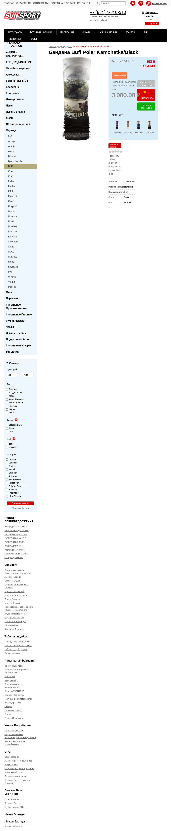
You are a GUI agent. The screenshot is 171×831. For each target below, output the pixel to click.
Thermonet (12, 493)
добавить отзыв (114, 157)
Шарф (10, 413)
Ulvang (12, 276)
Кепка (10, 396)
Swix (10, 271)
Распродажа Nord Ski (15, 549)
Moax (11, 211)
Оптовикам (40, 3)
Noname (13, 216)
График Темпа (11, 764)
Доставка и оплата (62, 3)
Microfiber (12, 483)
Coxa (10, 171)
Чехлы (10, 327)
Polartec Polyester (16, 486)
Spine (11, 261)
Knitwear (11, 476)
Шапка (10, 409)
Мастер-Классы (12, 603)
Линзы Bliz (10, 676)
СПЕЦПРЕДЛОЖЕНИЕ (19, 62)
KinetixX (12, 196)
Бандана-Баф (11, 680)
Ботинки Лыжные (17, 81)
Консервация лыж (13, 665)
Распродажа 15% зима (16, 526)
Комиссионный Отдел (15, 621)
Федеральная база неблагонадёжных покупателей (20, 736)
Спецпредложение (14, 557)
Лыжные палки (15, 112)
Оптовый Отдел (12, 580)
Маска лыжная (14, 403)
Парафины (12, 298)
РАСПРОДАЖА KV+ (14, 546)
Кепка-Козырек (15, 399)
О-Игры (8, 706)
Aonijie (12, 146)
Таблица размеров (146, 106)
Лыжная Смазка (12, 653)
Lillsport (12, 206)
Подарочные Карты (18, 339)
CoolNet (11, 466)
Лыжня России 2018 (14, 807)
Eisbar (11, 181)
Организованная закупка (17, 553)
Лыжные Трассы (12, 803)
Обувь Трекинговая (18, 124)
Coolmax (11, 463)
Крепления (13, 87)
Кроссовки (12, 93)
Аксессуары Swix (13, 702)
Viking (11, 281)
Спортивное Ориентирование (16, 306)
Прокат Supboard (13, 599)
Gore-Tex (11, 473)
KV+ (10, 201)
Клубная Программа (15, 613)
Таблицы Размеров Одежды (18, 645)
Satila (11, 246)
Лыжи (10, 105)
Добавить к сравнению (115, 145)
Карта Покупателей (14, 730)
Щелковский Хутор (14, 772)
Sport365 (13, 266)
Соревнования (12, 756)
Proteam (13, 231)
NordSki (12, 226)
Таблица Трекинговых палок (18, 698)
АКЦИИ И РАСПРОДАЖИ (15, 54)
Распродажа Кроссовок (16, 534)
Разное (12, 286)
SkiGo (11, 251)
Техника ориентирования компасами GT (17, 671)
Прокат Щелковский (14, 591)
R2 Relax (12, 236)
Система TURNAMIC (14, 691)
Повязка (11, 406)
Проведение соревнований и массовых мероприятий (19, 608)
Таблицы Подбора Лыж (16, 649)
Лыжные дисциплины (15, 776)
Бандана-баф (14, 392)
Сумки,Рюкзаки (15, 320)
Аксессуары (13, 74)
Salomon (13, 241)
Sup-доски (12, 351)
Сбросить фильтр (20, 508)
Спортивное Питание (19, 314)
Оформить (152, 23)
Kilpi (10, 191)
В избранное (147, 94)
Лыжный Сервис (16, 333)
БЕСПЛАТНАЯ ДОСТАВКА (16, 530)
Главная (9, 3)
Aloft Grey (117, 132)
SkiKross (12, 256)
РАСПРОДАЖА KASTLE (15, 538)
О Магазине (23, 3)
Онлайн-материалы (18, 68)
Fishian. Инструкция (14, 718)
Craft (10, 176)
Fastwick (11, 469)
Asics (11, 151)
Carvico (11, 459)
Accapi (11, 141)
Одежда (11, 130)
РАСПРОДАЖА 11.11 (14, 542)
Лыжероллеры (15, 99)
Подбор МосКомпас (14, 695)
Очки (9, 292)
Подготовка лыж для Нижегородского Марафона (18, 571)
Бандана (11, 389)
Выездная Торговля (14, 629)
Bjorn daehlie (15, 161)
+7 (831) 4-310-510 (108, 12)
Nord (11, 221)
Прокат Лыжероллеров (16, 595)
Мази (9, 118)
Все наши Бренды (13, 826)
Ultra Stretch (13, 496)
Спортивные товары (18, 345)
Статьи (8, 714)
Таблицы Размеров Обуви (17, 641)
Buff (10, 166)
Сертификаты (11, 625)
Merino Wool (13, 479)
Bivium (12, 156)
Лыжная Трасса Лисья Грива (18, 760)
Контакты (83, 3)
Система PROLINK (13, 710)
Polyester (11, 489)
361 (10, 136)
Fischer (12, 186)
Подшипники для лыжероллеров (13, 686)
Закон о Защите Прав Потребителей (15, 743)
